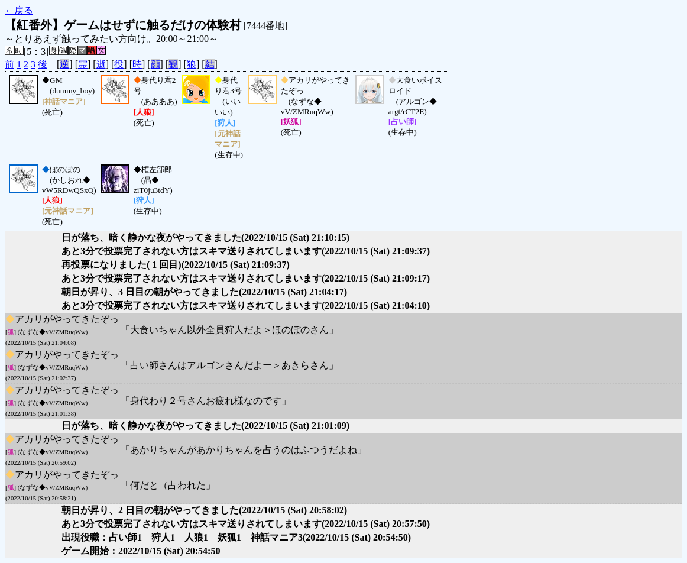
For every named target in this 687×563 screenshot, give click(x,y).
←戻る (19, 10)
